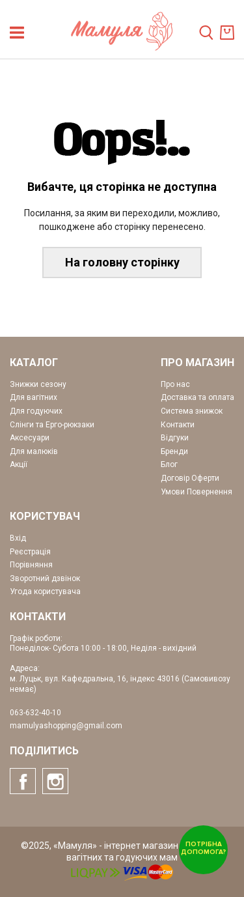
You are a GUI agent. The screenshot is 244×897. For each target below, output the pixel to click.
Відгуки (175, 437)
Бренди (174, 451)
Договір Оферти (190, 478)
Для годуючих (36, 411)
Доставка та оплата (197, 397)
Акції (18, 464)
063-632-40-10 (35, 712)
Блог (169, 464)
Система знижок (192, 411)
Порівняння (31, 564)
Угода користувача (45, 591)
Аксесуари (29, 437)
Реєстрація (30, 551)
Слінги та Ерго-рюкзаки (52, 424)
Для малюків (34, 451)
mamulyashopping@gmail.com (66, 725)
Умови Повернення (196, 491)
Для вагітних (33, 397)
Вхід (18, 538)
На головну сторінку (122, 262)
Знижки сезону (38, 384)
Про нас (175, 384)
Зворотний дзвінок (45, 578)
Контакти (178, 424)
